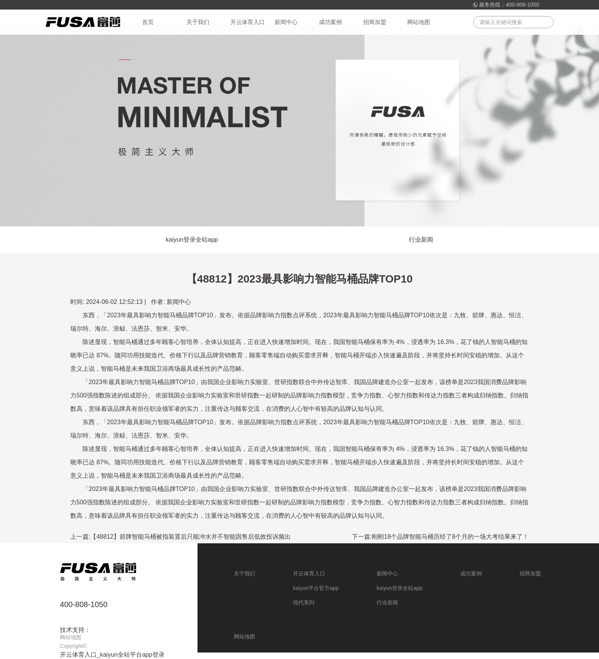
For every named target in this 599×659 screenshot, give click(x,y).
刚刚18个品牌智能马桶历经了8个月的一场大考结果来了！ (450, 536)
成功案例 (330, 22)
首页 (148, 22)
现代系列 (303, 602)
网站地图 (418, 22)
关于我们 (197, 22)
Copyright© (73, 646)
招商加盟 (374, 22)
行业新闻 (421, 239)
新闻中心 (286, 22)
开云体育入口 (247, 22)
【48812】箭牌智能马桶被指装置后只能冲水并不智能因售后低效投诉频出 (190, 536)
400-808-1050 (522, 5)
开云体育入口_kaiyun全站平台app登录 (112, 654)
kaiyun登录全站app (192, 239)
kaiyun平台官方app (316, 588)
